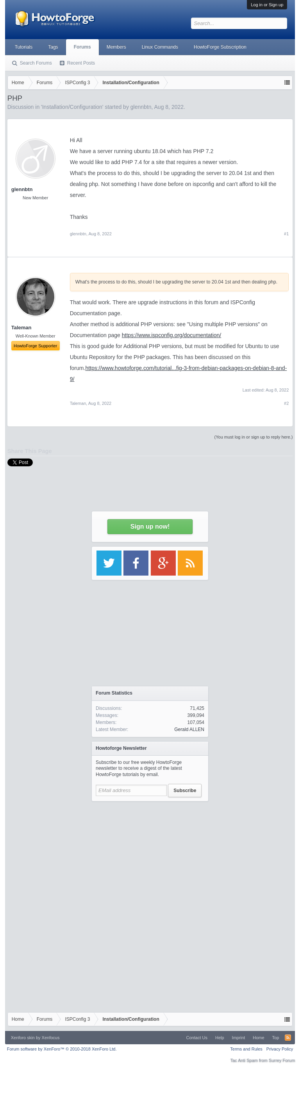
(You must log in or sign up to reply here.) (253, 437)
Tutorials (24, 47)
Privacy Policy (279, 1049)
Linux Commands (160, 47)
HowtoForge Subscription (220, 47)
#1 (286, 233)
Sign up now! (150, 526)
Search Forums (36, 63)
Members (116, 47)
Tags (53, 47)
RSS (288, 1037)
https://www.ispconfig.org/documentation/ (171, 335)
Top (275, 1037)
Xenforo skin (23, 1037)
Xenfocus (51, 1037)
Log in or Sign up (267, 4)
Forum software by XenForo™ (62, 1049)
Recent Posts (81, 63)
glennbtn (22, 189)
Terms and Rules (246, 1049)
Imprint (238, 1037)
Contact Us (196, 1037)
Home (258, 1037)
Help (219, 1037)
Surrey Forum (282, 1060)
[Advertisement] (150, 854)
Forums (82, 47)
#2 (286, 403)
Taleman (78, 403)
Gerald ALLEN (189, 729)
